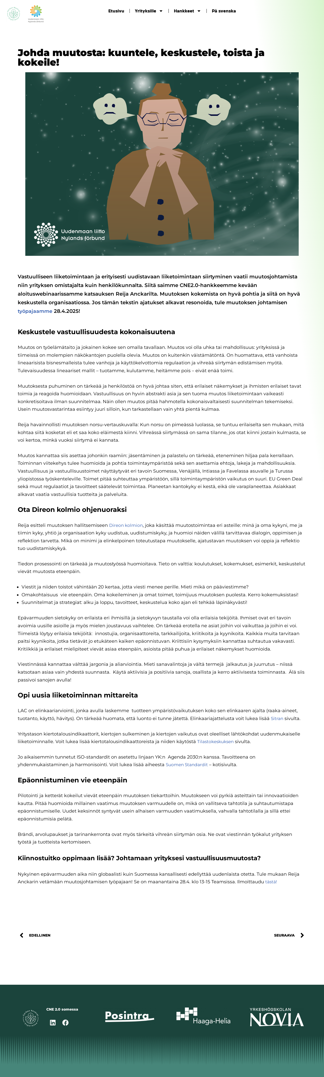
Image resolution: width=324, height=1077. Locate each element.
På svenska (224, 11)
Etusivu (116, 11)
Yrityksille (149, 11)
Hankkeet (187, 11)
